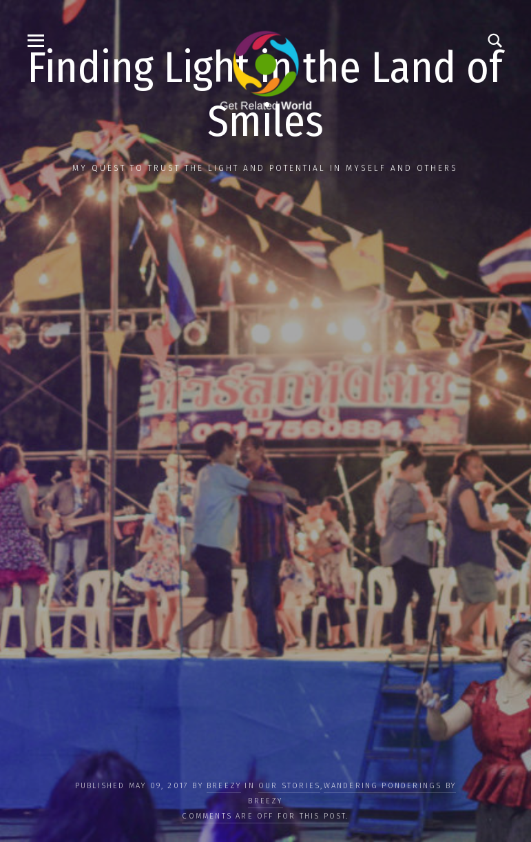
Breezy (224, 785)
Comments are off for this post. (265, 816)
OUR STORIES (289, 785)
